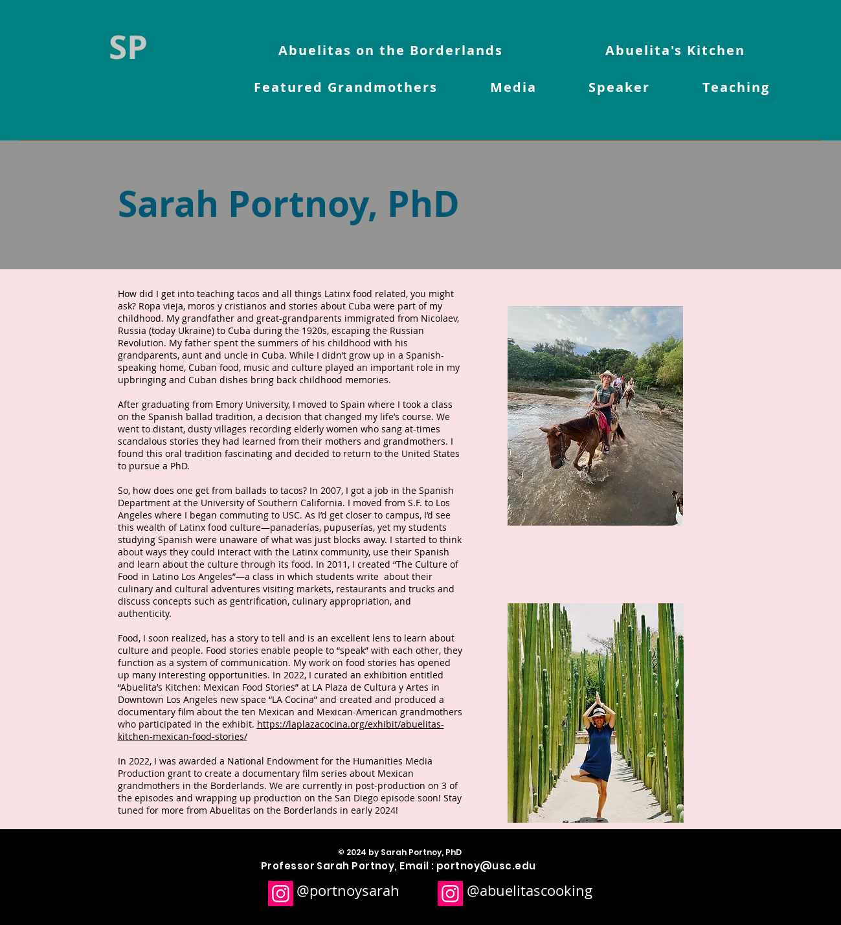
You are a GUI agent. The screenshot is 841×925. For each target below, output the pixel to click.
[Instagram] (280, 893)
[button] (346, 88)
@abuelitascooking (529, 890)
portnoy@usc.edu (486, 866)
